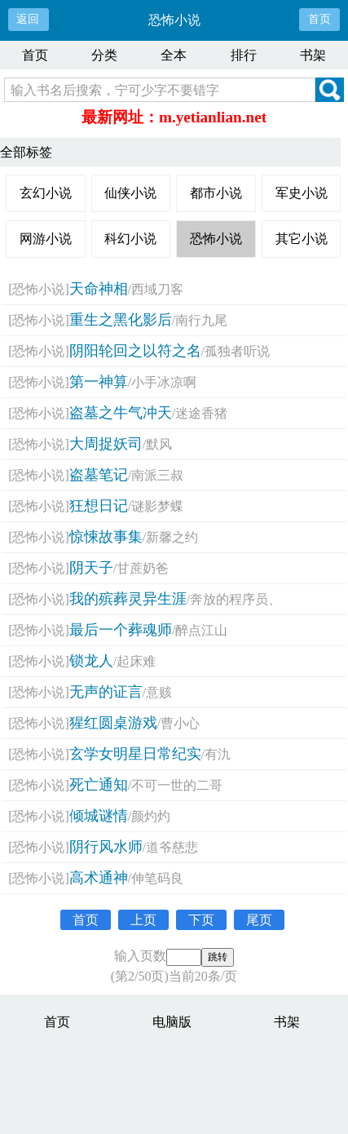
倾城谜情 (98, 816)
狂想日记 (98, 506)
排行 (244, 55)
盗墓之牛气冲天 (120, 413)
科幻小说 (130, 239)
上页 (143, 920)
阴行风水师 (106, 847)
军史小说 (301, 193)
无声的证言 (106, 692)
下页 (201, 920)
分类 (104, 55)
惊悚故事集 (106, 537)
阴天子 (91, 568)
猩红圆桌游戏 (113, 723)
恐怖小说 (216, 239)
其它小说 (301, 239)
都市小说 (216, 193)
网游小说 (46, 239)
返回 (27, 19)
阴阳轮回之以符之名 (135, 351)
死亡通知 (98, 785)
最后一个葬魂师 (120, 630)
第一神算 (98, 382)
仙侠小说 (130, 193)
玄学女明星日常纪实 (135, 754)
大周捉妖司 (106, 444)
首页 (319, 19)
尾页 (259, 920)
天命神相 (98, 289)
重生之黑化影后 (120, 320)
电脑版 (172, 1022)
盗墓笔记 (98, 475)
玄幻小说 (46, 193)
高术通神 (98, 878)
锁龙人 (91, 661)
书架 (313, 55)
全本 (174, 55)
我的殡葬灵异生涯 (128, 599)
